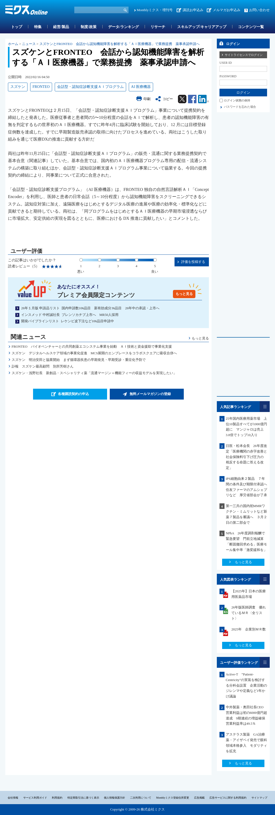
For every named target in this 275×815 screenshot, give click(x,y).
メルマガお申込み (226, 10)
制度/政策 (89, 27)
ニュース (29, 44)
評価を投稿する (193, 262)
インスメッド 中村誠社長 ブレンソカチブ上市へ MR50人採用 (69, 315)
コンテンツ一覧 (251, 27)
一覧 (265, 406)
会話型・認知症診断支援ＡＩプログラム (90, 87)
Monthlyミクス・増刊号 (155, 10)
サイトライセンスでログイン (244, 54)
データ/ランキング (123, 27)
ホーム (13, 44)
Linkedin (203, 99)
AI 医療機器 (141, 87)
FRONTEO (41, 87)
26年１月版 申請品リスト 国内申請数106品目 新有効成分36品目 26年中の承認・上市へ (90, 308)
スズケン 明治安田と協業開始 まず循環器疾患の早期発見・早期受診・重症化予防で (79, 360)
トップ (16, 27)
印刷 (147, 99)
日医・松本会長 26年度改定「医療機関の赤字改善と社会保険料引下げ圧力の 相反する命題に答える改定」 (246, 457)
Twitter (182, 99)
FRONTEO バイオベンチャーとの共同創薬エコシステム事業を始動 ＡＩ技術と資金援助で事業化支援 (92, 346)
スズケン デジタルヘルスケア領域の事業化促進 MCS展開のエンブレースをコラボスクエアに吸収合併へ (94, 353)
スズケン (17, 87)
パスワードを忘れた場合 (240, 106)
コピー (168, 99)
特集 (38, 27)
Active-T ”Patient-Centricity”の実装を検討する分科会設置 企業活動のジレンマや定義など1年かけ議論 (246, 685)
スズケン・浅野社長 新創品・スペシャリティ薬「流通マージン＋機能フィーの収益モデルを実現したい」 (94, 373)
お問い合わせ (259, 10)
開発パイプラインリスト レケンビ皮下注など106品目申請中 (67, 321)
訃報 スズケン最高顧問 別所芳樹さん (43, 366)
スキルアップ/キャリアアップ (201, 27)
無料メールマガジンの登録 (150, 394)
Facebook (192, 99)
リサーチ (157, 27)
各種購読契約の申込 (73, 394)
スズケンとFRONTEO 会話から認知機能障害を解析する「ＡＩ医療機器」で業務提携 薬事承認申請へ (119, 44)
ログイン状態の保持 (237, 100)
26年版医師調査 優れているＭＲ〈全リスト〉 (248, 612)
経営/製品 (61, 27)
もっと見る (184, 294)
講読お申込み (193, 10)
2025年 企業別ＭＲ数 (248, 629)
